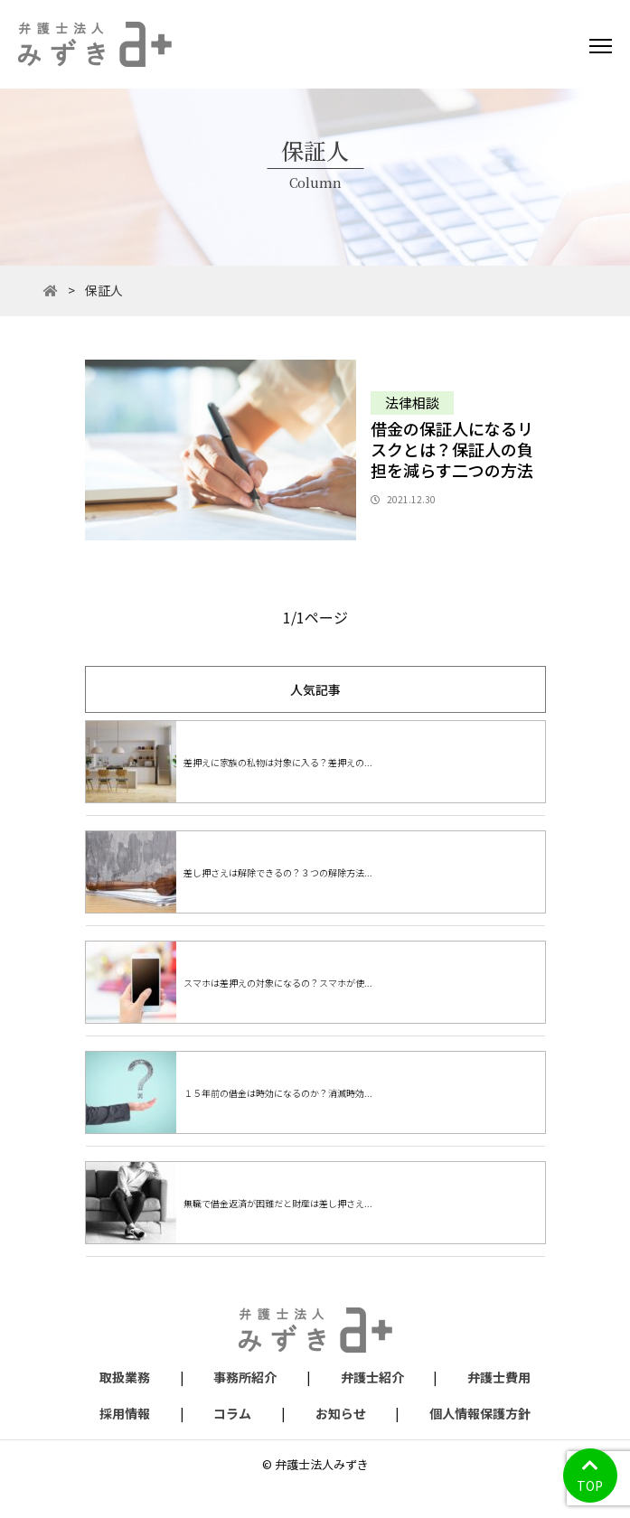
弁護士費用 (499, 1377)
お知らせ (340, 1413)
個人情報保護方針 (480, 1413)
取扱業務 (124, 1377)
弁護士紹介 (372, 1377)
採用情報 (124, 1413)
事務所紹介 (245, 1377)
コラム (232, 1413)
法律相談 (412, 402)
